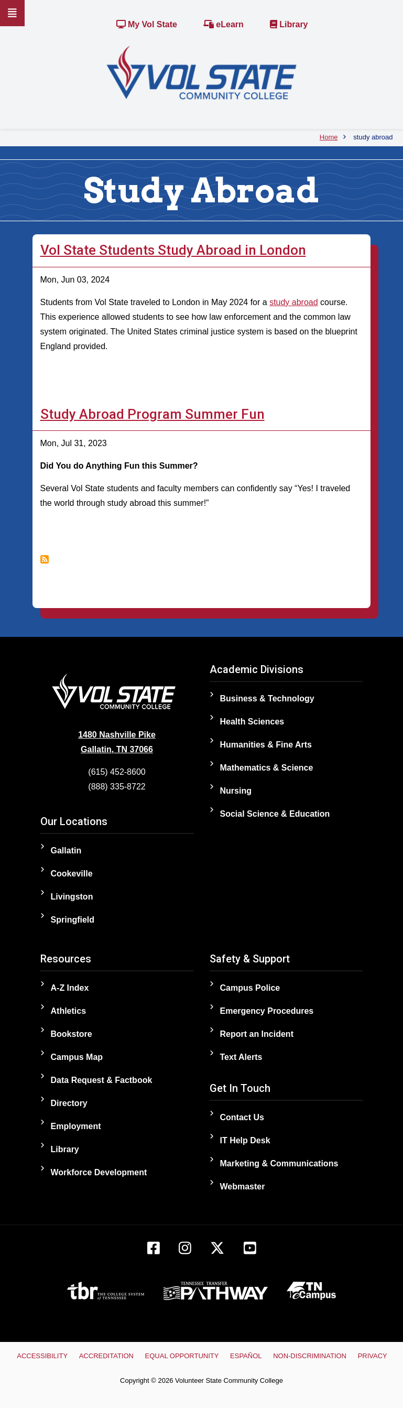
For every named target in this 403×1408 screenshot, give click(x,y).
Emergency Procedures (267, 1010)
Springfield (73, 919)
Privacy (372, 1355)
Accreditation (106, 1355)
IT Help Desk (245, 1140)
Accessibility (42, 1355)
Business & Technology (267, 698)
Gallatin (66, 850)
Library (289, 24)
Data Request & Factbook (102, 1080)
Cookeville (72, 873)
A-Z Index (70, 987)
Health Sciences (252, 721)
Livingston (72, 896)
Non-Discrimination (309, 1355)
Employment (76, 1126)
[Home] (201, 72)
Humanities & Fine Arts (266, 744)
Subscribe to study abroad (44, 559)
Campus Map (77, 1057)
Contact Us (242, 1117)
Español (246, 1355)
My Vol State (146, 24)
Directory (69, 1103)
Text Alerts (241, 1057)
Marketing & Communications (279, 1163)
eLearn (223, 24)
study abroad (293, 302)
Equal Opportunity (182, 1355)
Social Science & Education (275, 813)
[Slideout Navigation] (12, 13)
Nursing (236, 790)
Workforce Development (99, 1172)
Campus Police (250, 987)
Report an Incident (256, 1034)
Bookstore (71, 1034)
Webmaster (242, 1186)
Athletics (68, 1010)
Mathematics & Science (266, 767)
